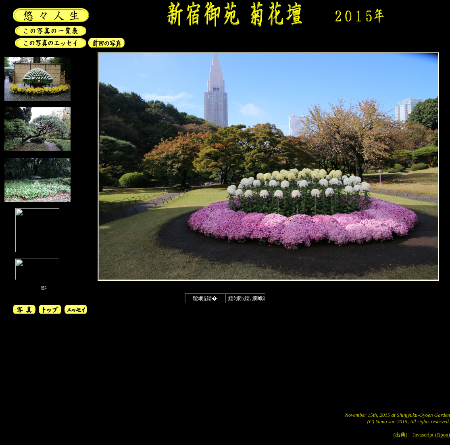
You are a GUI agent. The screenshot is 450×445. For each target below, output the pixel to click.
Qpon (442, 435)
